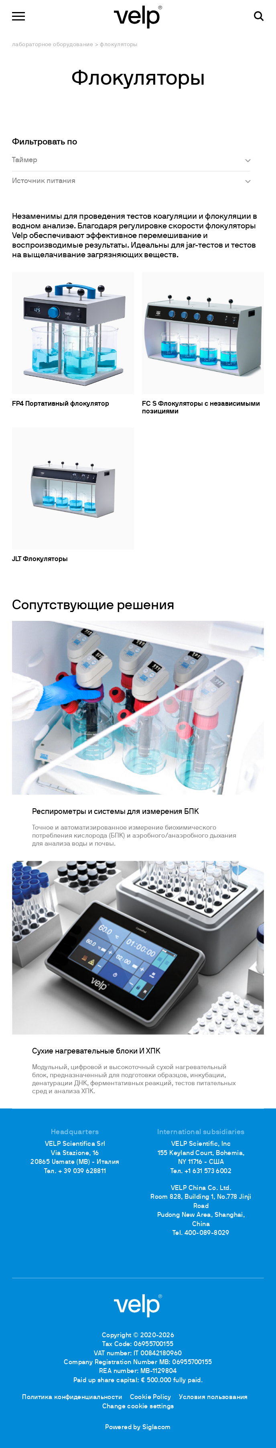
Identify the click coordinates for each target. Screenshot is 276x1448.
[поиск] (259, 16)
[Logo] (138, 16)
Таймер (24, 160)
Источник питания (43, 181)
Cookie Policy (150, 1397)
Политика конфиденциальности (72, 1397)
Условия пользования (213, 1397)
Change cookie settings (138, 1406)
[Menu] (18, 16)
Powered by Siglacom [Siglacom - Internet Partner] (138, 1427)
